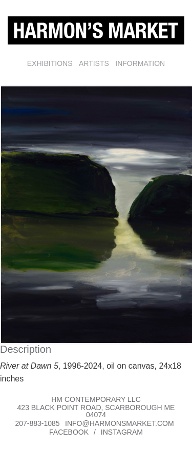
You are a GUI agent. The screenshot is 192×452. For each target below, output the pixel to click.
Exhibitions (50, 63)
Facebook (69, 432)
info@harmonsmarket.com (119, 423)
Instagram (122, 432)
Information (140, 63)
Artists (94, 63)
